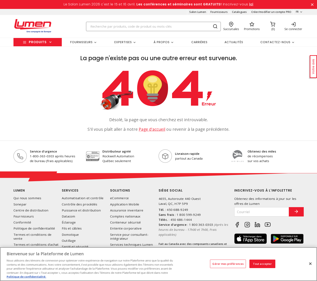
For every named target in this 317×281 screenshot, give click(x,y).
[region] (158, 264)
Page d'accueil (151, 130)
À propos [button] (162, 43)
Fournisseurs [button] (81, 43)
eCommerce (119, 200)
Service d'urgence (43, 153)
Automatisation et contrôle (83, 200)
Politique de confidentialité (34, 230)
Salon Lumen (196, 13)
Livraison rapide (187, 155)
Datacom (68, 218)
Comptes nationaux (125, 218)
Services (70, 192)
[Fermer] (310, 263)
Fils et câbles (72, 230)
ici (251, 5)
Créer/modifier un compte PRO (270, 13)
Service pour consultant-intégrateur (129, 238)
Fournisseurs (217, 13)
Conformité (22, 224)
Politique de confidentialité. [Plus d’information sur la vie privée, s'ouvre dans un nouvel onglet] (26, 277)
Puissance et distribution (81, 212)
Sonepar (20, 206)
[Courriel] (258, 213)
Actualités (234, 43)
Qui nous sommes (27, 200)
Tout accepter (262, 263)
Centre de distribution (31, 212)
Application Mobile (124, 206)
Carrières (199, 43)
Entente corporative (126, 230)
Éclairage (69, 224)
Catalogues (238, 13)
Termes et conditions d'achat (36, 246)
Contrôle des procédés (79, 206)
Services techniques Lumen (131, 246)
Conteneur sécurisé (125, 224)
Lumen (19, 192)
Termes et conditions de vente (32, 238)
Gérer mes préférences (228, 263)
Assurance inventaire (126, 212)
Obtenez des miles (262, 153)
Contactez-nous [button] (275, 43)
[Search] (153, 27)
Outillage (69, 242)
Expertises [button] (123, 43)
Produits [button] (38, 43)
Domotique (70, 236)
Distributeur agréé (116, 153)
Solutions (120, 192)
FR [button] (296, 13)
